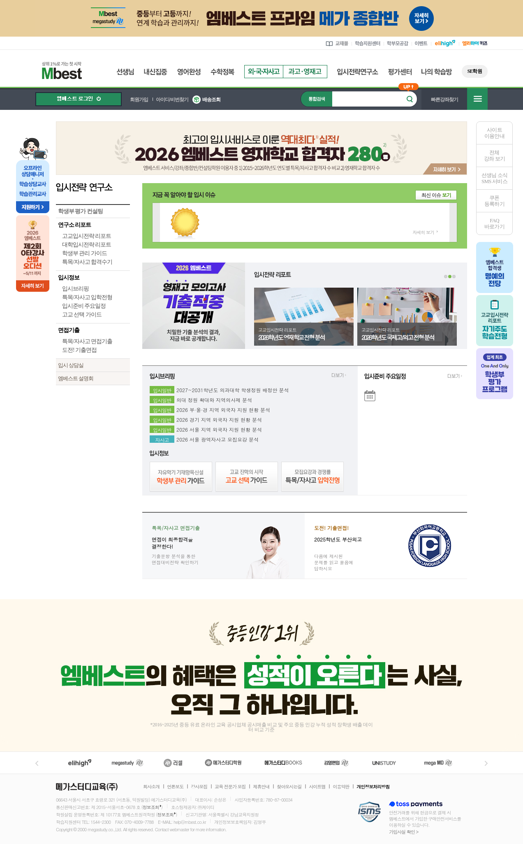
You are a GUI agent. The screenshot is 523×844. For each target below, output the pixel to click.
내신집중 (155, 71)
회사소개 (151, 786)
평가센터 (400, 71)
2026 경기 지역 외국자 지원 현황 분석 (219, 418)
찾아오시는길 (289, 786)
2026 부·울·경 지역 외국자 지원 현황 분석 (223, 408)
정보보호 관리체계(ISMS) (369, 812)
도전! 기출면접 (79, 350)
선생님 (125, 71)
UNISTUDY (388, 762)
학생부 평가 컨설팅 (80, 211)
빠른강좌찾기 (444, 99)
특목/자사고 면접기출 (87, 341)
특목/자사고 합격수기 (87, 262)
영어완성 (189, 71)
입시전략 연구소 (93, 187)
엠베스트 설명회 (75, 378)
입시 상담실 (70, 365)
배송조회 (211, 99)
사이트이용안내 (494, 133)
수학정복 (222, 71)
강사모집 (199, 786)
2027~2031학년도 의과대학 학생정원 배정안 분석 (232, 388)
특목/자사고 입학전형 (87, 297)
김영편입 (336, 762)
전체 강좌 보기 (494, 155)
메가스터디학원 (223, 762)
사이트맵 (317, 786)
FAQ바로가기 (494, 223)
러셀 (173, 762)
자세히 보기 (423, 232)
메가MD (438, 762)
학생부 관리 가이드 (84, 253)
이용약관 (341, 786)
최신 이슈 (436, 194)
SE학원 (474, 71)
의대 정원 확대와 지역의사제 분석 (214, 398)
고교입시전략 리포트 (86, 236)
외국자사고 (263, 71)
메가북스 (283, 762)
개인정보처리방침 (372, 786)
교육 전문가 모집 (230, 786)
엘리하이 (79, 762)
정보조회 (151, 807)
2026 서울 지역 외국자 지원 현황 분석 (219, 428)
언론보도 (175, 786)
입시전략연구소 (357, 71)
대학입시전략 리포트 (86, 245)
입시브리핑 (75, 289)
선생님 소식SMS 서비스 (494, 178)
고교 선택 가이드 (82, 315)
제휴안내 (261, 786)
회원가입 (139, 99)
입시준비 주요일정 (84, 306)
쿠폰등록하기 (494, 201)
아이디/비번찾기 (172, 99)
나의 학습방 (436, 71)
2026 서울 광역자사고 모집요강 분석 (217, 438)
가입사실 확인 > (403, 832)
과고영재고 (305, 71)
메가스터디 (127, 762)
